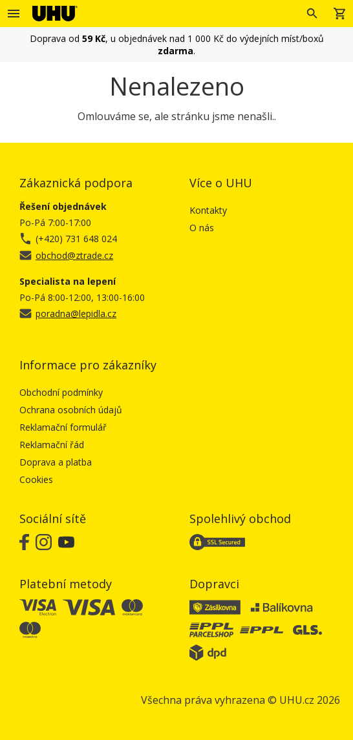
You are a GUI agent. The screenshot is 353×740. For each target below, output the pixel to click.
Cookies (36, 479)
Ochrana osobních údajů (70, 410)
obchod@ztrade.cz (74, 255)
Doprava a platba (55, 462)
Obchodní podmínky (61, 392)
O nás (201, 227)
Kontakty (208, 210)
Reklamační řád (51, 444)
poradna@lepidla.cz (76, 313)
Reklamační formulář (63, 427)
